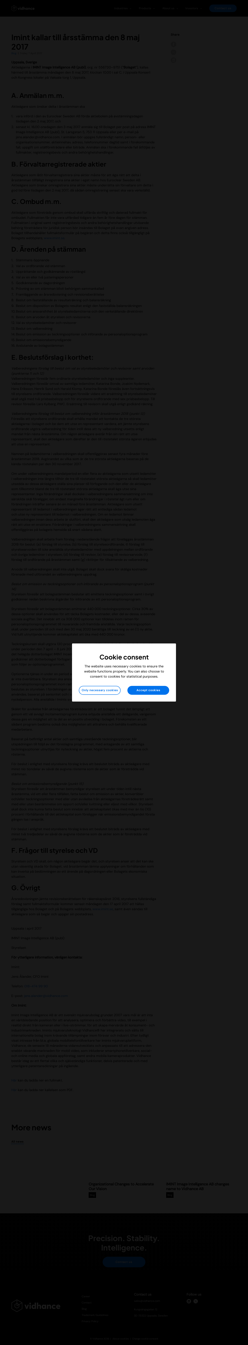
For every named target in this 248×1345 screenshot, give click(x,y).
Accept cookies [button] (148, 690)
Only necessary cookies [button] (100, 690)
